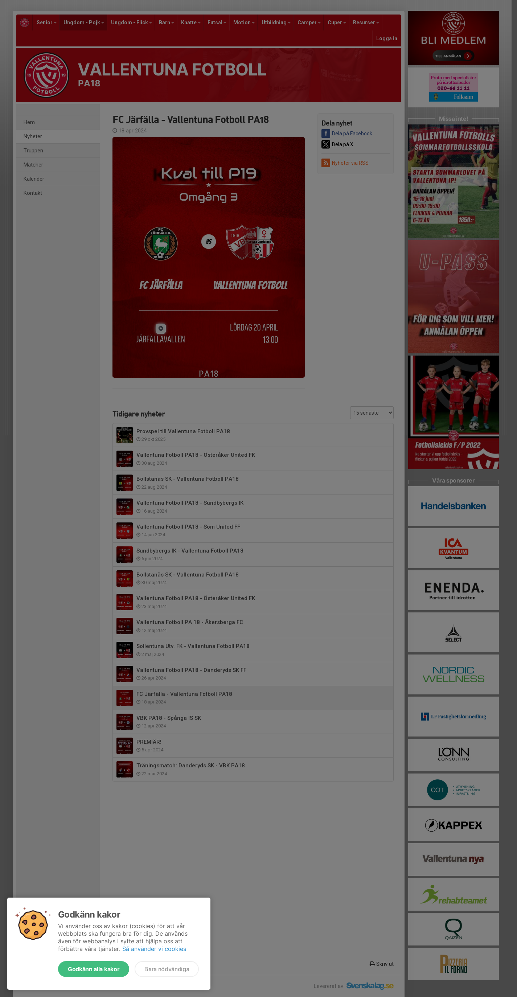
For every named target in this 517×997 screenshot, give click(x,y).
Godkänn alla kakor (93, 969)
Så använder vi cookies (154, 948)
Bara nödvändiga (166, 969)
